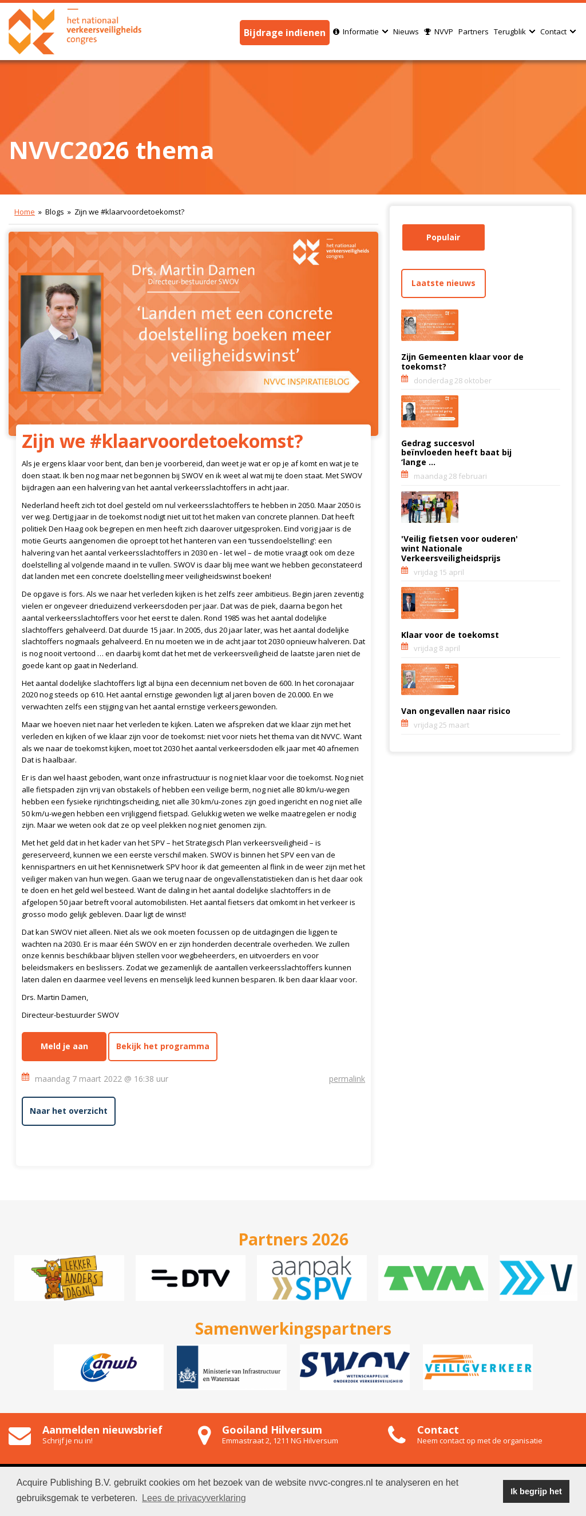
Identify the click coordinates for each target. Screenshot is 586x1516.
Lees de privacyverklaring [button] (194, 1498)
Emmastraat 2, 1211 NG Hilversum (280, 1440)
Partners (473, 31)
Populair (443, 237)
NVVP (438, 31)
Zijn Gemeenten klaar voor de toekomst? (462, 361)
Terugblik (514, 31)
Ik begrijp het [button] (536, 1491)
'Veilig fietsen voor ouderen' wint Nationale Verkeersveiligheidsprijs (459, 548)
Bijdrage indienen (285, 32)
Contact (558, 31)
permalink (347, 1078)
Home (24, 212)
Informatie (360, 31)
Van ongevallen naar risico (455, 710)
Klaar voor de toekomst (450, 634)
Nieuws (406, 31)
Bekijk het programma (162, 1046)
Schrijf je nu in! (67, 1440)
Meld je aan (64, 1046)
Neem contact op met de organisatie (480, 1440)
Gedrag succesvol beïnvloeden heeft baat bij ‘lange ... (456, 453)
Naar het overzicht (69, 1110)
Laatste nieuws (443, 282)
